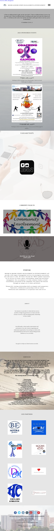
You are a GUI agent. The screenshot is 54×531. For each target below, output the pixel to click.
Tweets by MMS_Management (6, 0)
